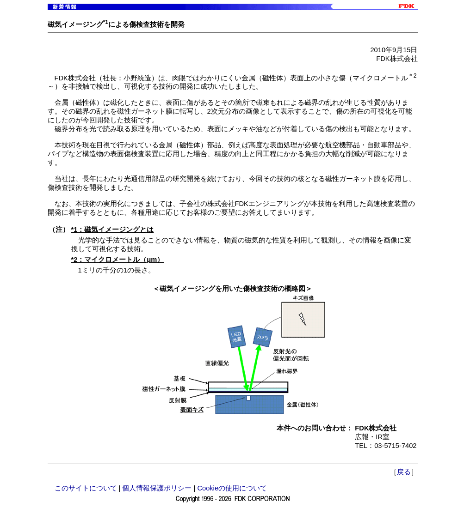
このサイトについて (86, 488)
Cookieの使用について (232, 488)
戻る (404, 472)
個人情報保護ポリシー (157, 488)
